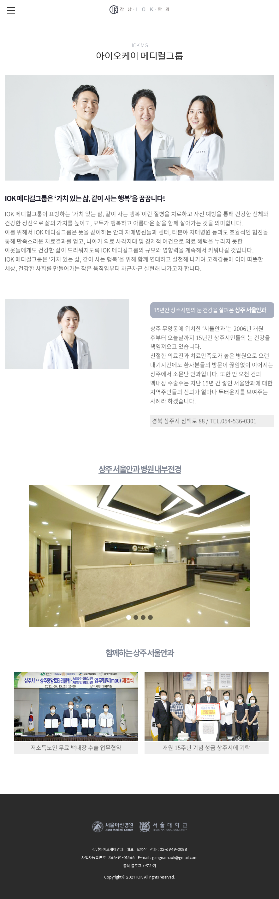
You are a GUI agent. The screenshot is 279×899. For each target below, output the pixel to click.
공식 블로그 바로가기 (139, 865)
